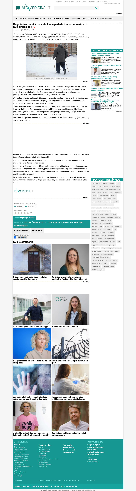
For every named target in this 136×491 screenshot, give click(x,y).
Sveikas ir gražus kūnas (95, 452)
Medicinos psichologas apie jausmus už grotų (70, 362)
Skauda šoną (42, 457)
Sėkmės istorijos (93, 462)
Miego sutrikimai (43, 463)
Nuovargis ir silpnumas (45, 464)
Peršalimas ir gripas (44, 451)
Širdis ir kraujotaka (39, 222)
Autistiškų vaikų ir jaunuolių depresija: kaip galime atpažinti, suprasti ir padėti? (31, 434)
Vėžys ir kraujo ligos (44, 449)
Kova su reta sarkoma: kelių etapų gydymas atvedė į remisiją (104, 77)
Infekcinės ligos (43, 466)
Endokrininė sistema (20, 453)
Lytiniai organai (18, 462)
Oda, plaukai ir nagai (20, 464)
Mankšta (32, 218)
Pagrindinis (40, 18)
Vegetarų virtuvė (93, 454)
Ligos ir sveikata (26, 18)
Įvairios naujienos (21, 226)
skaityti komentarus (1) (21, 230)
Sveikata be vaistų (95, 442)
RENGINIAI (109, 18)
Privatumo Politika (103, 1)
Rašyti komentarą (37, 230)
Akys (15, 470)
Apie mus (67, 1)
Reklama (59, 1)
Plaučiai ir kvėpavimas (20, 449)
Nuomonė (91, 480)
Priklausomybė (43, 461)
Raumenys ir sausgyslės (21, 460)
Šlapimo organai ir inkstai (21, 456)
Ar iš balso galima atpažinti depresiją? (30, 327)
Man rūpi (27, 222)
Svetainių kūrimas (90, 490)
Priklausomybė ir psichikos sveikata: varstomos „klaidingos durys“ (30, 278)
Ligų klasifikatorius (78, 1)
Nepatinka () (32, 206)
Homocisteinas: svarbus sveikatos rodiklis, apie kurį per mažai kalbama (68, 398)
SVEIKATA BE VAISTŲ (78, 18)
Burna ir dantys (18, 474)
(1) (34, 27)
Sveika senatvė (68, 452)
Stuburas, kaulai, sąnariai (21, 458)
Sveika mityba (92, 449)
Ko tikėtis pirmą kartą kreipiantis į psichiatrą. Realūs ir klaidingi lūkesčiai (69, 278)
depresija (24, 218)
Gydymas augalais (94, 445)
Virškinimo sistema (19, 451)
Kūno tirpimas (42, 455)
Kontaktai (91, 1)
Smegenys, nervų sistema (58, 222)
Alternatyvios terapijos (95, 447)
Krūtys (16, 468)
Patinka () (20, 206)
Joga (89, 457)
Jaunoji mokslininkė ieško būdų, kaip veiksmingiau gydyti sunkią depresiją (30, 398)
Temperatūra (42, 453)
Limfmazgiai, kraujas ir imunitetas (23, 466)
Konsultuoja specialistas (50, 480)
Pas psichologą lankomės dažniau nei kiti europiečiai (32, 362)
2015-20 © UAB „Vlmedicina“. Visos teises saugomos (56, 490)
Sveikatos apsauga (71, 480)
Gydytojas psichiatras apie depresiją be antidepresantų (69, 434)
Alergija (41, 447)
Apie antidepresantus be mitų (65, 327)
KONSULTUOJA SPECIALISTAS (58, 18)
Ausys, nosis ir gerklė (20, 472)
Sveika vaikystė (68, 447)
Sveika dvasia (92, 459)
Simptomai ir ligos (45, 445)
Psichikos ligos (76, 222)
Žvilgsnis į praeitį (69, 450)
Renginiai (18, 480)
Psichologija (67, 445)
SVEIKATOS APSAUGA (96, 18)
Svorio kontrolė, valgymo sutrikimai (48, 459)
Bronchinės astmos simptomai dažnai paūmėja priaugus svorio (105, 54)
